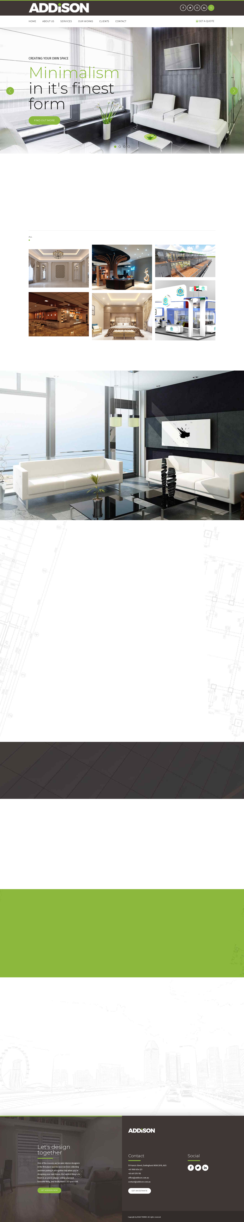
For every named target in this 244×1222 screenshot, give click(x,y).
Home (32, 21)
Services (66, 21)
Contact (120, 21)
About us (48, 21)
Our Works (85, 21)
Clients (104, 21)
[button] (10, 91)
